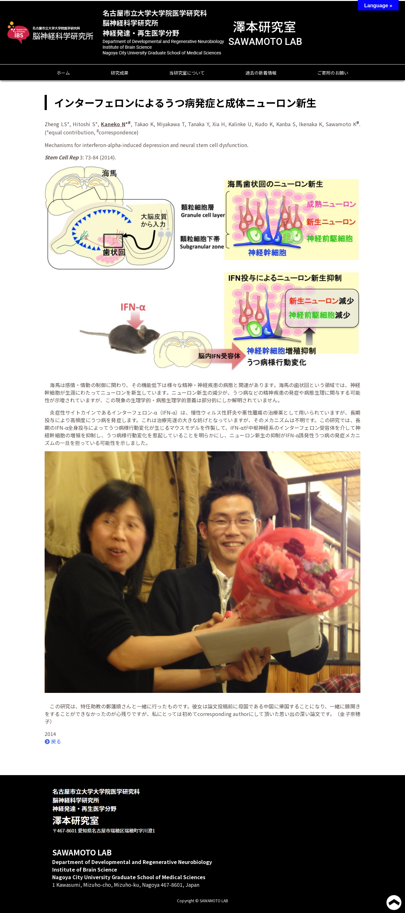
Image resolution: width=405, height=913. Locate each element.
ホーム (63, 73)
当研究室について (187, 73)
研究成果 (119, 73)
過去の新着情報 (261, 73)
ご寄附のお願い (332, 73)
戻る (53, 741)
